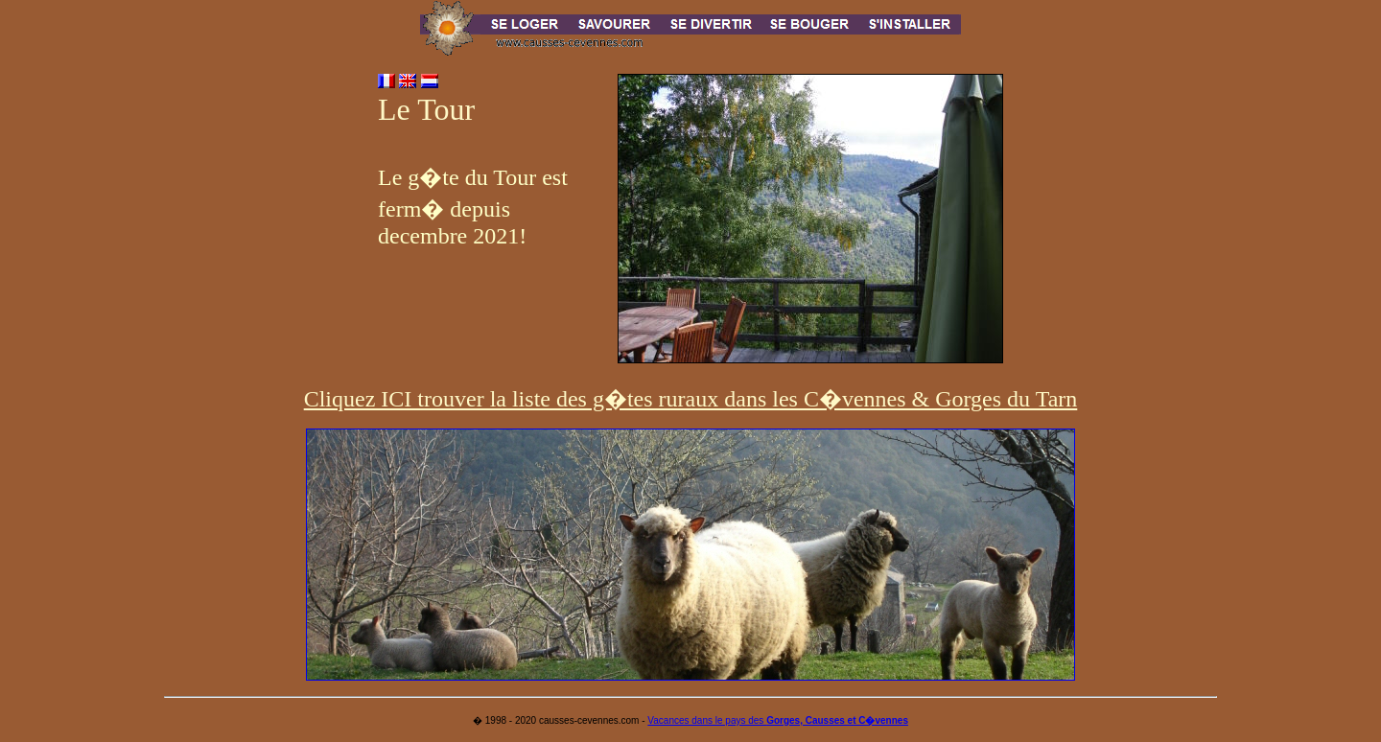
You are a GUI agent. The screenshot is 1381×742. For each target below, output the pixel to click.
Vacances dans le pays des (777, 720)
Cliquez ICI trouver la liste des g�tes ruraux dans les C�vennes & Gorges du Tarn (691, 398)
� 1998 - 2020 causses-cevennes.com (556, 720)
